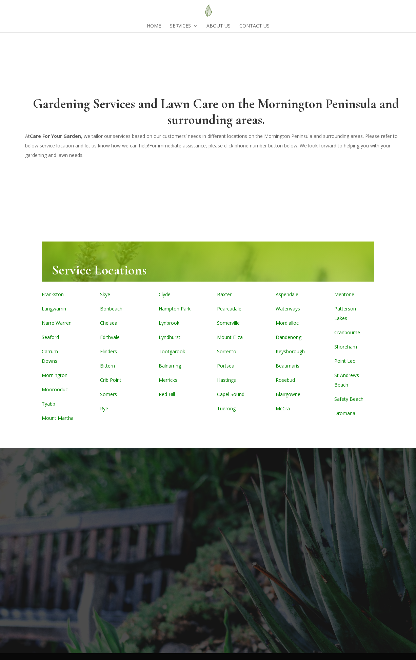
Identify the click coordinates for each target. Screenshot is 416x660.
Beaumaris (287, 365)
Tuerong (226, 408)
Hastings (226, 380)
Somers (108, 394)
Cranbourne (347, 332)
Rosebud (285, 380)
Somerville (228, 323)
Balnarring (170, 365)
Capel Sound (230, 394)
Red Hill (167, 394)
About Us (218, 26)
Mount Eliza (230, 337)
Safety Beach (348, 399)
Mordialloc (287, 323)
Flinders (108, 351)
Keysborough (290, 351)
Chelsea (108, 323)
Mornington (54, 375)
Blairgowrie (288, 394)
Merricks (168, 380)
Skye (105, 294)
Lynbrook (169, 323)
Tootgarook (172, 351)
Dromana (344, 413)
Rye (104, 408)
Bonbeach (111, 308)
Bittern (107, 365)
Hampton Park (175, 308)
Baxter (224, 294)
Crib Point (110, 380)
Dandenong (288, 337)
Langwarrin (54, 308)
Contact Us (254, 26)
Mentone (344, 294)
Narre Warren (57, 323)
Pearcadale (229, 308)
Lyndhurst (169, 337)
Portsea (225, 365)
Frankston (53, 294)
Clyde (165, 294)
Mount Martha (58, 418)
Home (154, 26)
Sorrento (226, 351)
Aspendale (287, 294)
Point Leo (345, 361)
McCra (283, 408)
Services (180, 26)
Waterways (288, 308)
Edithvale (110, 337)
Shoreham (345, 346)
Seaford (50, 337)
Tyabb (48, 403)
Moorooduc (55, 389)
